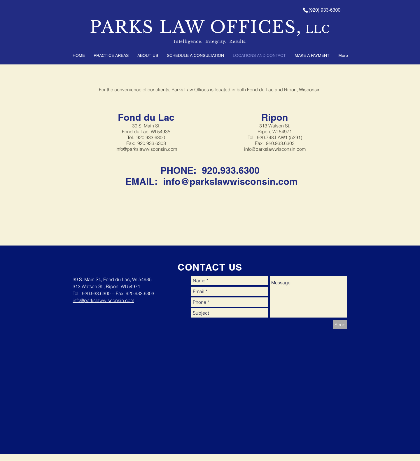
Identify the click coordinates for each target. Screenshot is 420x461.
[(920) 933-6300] (321, 10)
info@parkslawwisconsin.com (146, 149)
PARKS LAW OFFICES (193, 27)
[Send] (340, 324)
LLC (316, 29)
